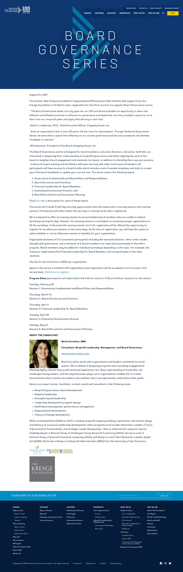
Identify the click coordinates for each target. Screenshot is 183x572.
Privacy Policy (116, 563)
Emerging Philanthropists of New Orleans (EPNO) (132, 543)
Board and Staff (153, 520)
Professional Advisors (75, 510)
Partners (99, 13)
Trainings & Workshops (104, 525)
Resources (17, 553)
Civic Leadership (128, 514)
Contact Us (143, 8)
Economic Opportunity (131, 517)
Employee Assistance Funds (51, 517)
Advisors (111, 13)
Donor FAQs (17, 550)
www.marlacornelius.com (75, 354)
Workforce (126, 529)
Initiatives (124, 532)
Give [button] (173, 13)
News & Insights (156, 8)
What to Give (19, 527)
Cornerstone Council (75, 520)
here (38, 201)
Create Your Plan (21, 534)
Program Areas (126, 510)
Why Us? (16, 537)
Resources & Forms (74, 524)
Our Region (151, 514)
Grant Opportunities (101, 510)
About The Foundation (156, 510)
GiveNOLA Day (127, 535)
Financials (71, 517)
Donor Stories (18, 540)
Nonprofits (124, 13)
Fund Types (71, 514)
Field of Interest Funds (22, 547)
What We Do (139, 13)
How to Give (19, 530)
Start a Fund (19, 514)
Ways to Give (18, 510)
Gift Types (17, 543)
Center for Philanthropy (156, 517)
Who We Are (153, 13)
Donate (17, 520)
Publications (152, 530)
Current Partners (46, 520)
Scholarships (100, 517)
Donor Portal (131, 8)
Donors (87, 13)
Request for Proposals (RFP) (131, 547)
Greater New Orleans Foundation (17, 7)
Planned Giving (19, 524)
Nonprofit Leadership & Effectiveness (103, 521)
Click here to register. (57, 272)
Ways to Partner (46, 510)
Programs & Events (172, 8)
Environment (127, 520)
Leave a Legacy (20, 517)
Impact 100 (126, 539)
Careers (150, 524)
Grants (97, 514)
